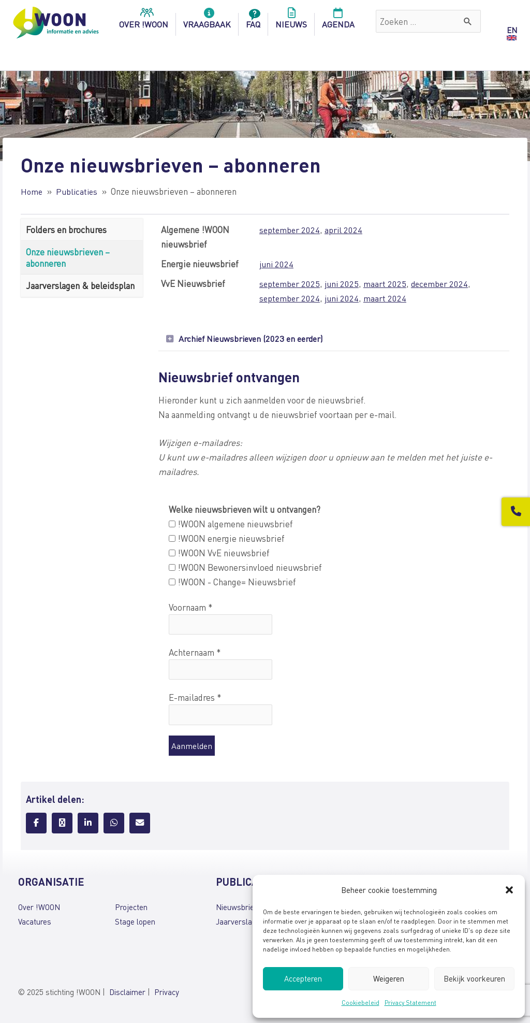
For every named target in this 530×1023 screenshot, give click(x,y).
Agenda (338, 21)
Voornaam (191, 607)
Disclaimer (127, 993)
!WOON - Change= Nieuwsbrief (232, 582)
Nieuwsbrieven (241, 908)
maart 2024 (386, 298)
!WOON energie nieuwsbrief (227, 538)
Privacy (166, 993)
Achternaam (195, 653)
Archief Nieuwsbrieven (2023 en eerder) (255, 338)
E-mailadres (195, 698)
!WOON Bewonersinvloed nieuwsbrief (245, 567)
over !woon (143, 21)
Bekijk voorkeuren (474, 978)
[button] (509, 890)
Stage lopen (135, 923)
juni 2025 (343, 283)
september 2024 (289, 229)
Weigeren (388, 978)
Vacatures (34, 923)
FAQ (253, 21)
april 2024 (344, 229)
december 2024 (442, 283)
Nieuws (291, 21)
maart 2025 (386, 283)
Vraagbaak (207, 21)
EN (512, 30)
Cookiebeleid (360, 1002)
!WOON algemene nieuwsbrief (231, 524)
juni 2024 (276, 263)
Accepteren (303, 978)
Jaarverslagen (240, 923)
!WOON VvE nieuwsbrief (219, 553)
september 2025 (289, 283)
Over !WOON (39, 908)
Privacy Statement (410, 1002)
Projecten (131, 908)
